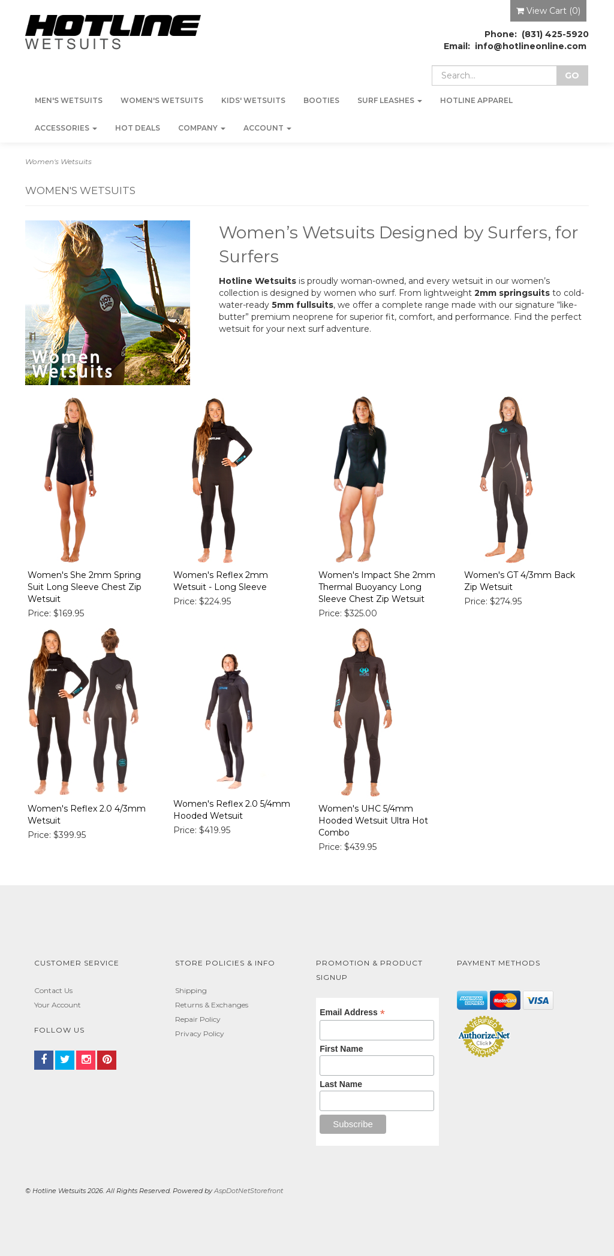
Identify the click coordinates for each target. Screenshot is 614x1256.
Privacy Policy (199, 1033)
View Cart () (548, 10)
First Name (341, 1049)
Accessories (66, 127)
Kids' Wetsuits (253, 100)
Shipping (191, 990)
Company (201, 127)
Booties (321, 100)
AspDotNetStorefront (248, 1191)
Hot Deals (137, 127)
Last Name (341, 1084)
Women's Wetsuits (162, 100)
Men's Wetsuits (69, 100)
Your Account (57, 1004)
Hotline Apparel (476, 100)
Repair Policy (198, 1019)
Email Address (352, 1012)
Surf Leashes (389, 100)
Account (267, 127)
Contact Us (53, 990)
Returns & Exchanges (211, 1004)
